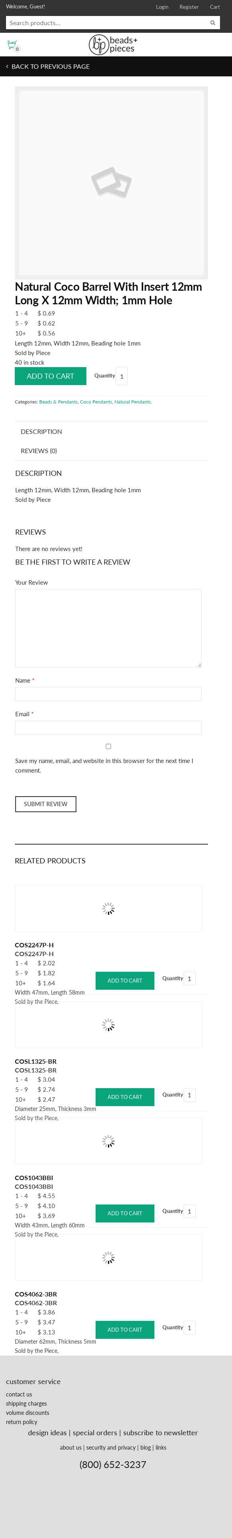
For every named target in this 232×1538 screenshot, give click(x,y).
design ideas (47, 1432)
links (161, 1447)
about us (71, 1447)
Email (22, 713)
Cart (215, 7)
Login (162, 7)
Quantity (104, 375)
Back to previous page (50, 66)
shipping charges (26, 1403)
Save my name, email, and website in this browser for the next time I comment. (104, 765)
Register (189, 7)
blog (145, 1447)
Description (41, 431)
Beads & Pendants (58, 402)
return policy (21, 1421)
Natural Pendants (132, 402)
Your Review (31, 582)
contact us (19, 1394)
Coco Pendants (96, 402)
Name (22, 680)
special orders (95, 1432)
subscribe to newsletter (160, 1432)
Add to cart (50, 376)
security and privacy (111, 1447)
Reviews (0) (39, 450)
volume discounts (27, 1412)
